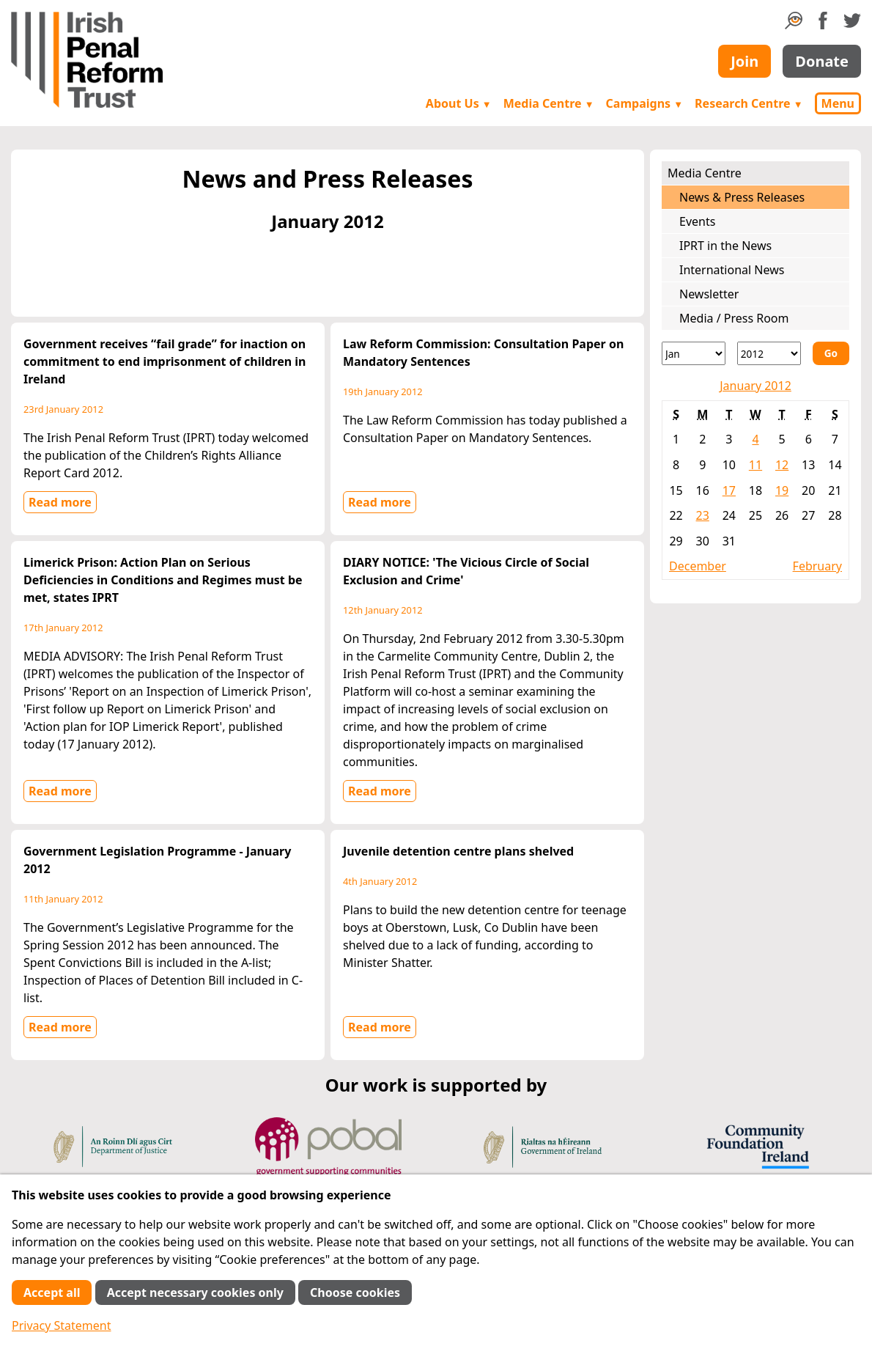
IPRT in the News (725, 246)
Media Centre (548, 103)
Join (744, 61)
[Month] (693, 353)
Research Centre (748, 103)
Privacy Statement (61, 1325)
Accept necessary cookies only (195, 1292)
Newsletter (709, 294)
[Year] (769, 353)
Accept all (51, 1292)
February (817, 566)
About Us (459, 103)
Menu (837, 103)
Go (831, 353)
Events (697, 221)
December (697, 566)
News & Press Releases (742, 197)
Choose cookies (355, 1292)
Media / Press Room (734, 318)
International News (731, 270)
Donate (822, 61)
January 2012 (755, 386)
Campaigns (645, 103)
